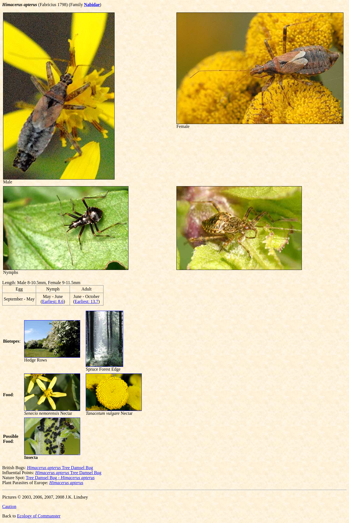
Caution (9, 506)
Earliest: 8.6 (53, 301)
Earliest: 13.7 (86, 301)
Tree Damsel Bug (60, 467)
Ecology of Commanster (38, 516)
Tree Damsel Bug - (60, 477)
